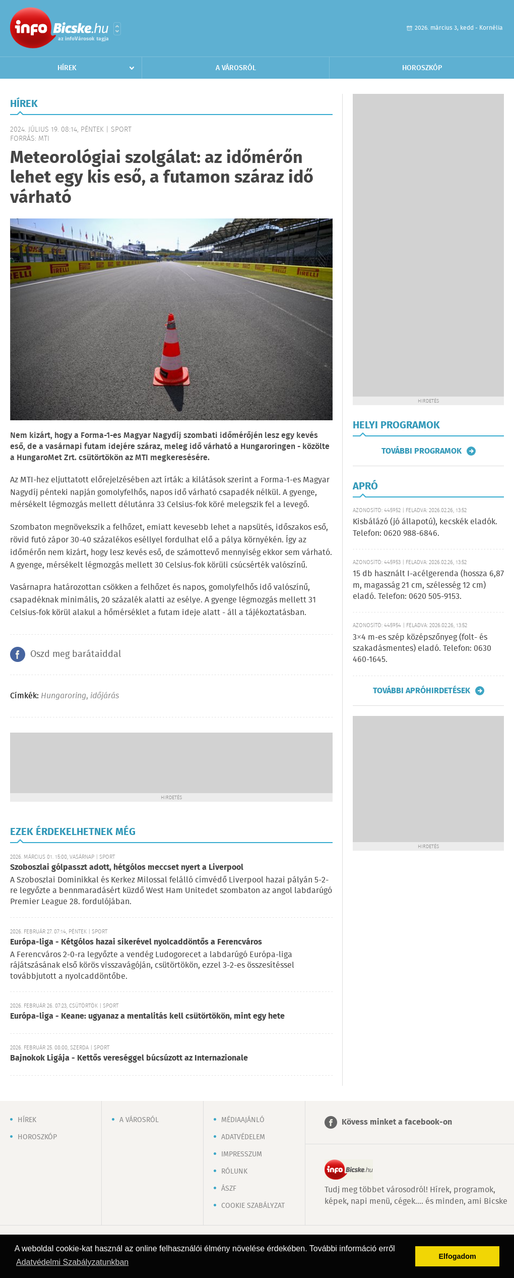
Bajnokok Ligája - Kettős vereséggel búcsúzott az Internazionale (129, 1058)
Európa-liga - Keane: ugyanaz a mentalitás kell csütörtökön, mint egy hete (147, 1016)
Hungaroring (63, 696)
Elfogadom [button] (457, 1256)
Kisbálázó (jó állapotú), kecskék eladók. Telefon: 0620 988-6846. (425, 527)
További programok (421, 451)
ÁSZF (228, 1188)
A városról (236, 68)
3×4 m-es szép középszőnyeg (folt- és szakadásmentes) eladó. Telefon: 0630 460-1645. (422, 648)
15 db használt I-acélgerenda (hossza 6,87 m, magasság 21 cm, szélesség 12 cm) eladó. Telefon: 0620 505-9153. (428, 585)
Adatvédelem (243, 1137)
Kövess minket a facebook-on (397, 1122)
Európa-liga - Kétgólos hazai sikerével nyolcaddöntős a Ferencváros (136, 942)
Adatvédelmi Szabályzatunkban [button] (72, 1262)
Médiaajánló (243, 1120)
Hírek (67, 68)
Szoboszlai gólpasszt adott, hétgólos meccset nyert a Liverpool (126, 867)
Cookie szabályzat (253, 1205)
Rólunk (234, 1171)
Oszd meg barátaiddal (75, 654)
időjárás (104, 696)
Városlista (117, 28)
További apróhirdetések (421, 690)
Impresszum (241, 1154)
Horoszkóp (422, 68)
